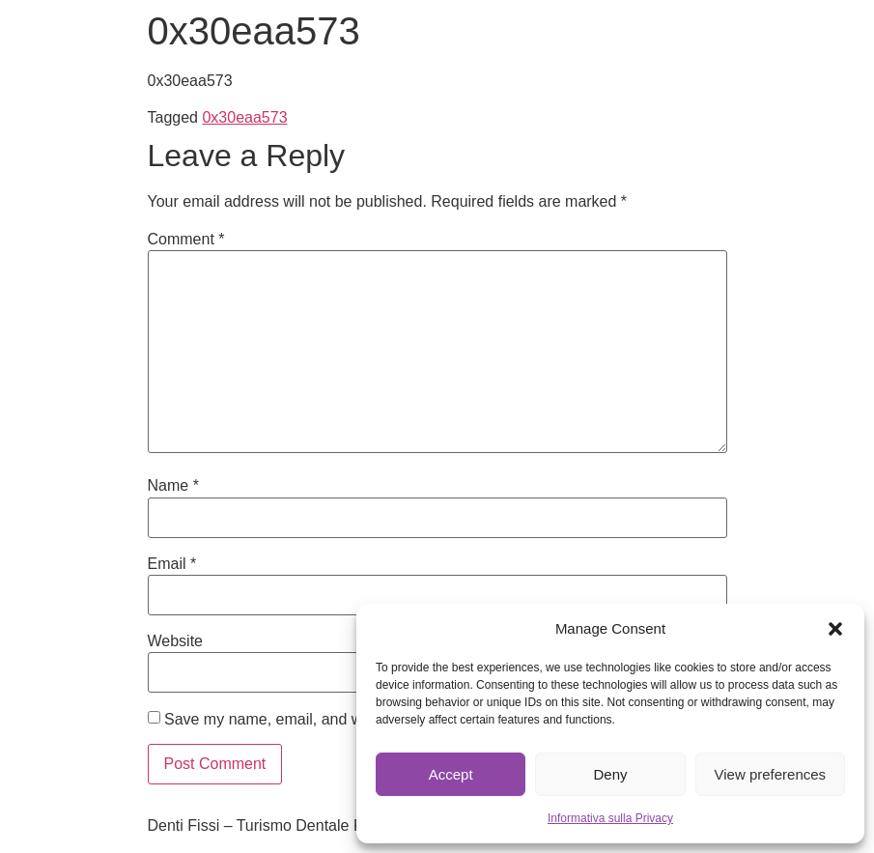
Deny (610, 774)
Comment (186, 239)
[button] (835, 629)
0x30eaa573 (244, 117)
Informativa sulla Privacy (610, 818)
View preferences (771, 774)
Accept (451, 774)
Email (172, 564)
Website (176, 641)
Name (173, 486)
